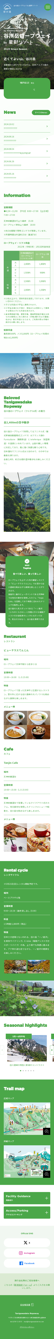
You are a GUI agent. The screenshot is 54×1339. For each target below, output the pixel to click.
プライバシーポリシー (27, 1327)
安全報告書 (25, 1304)
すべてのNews (41, 112)
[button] (20, 1070)
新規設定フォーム (23, 1284)
